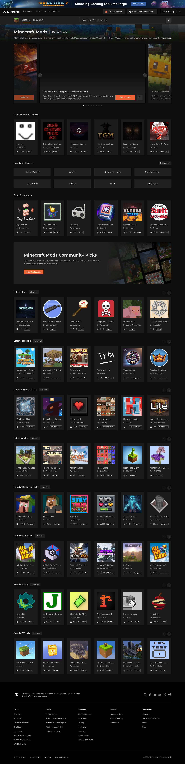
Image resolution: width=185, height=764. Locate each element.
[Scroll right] (169, 293)
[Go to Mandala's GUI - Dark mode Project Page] (106, 510)
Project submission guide (56, 718)
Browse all (165, 163)
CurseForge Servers (85, 740)
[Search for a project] (123, 20)
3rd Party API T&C (53, 731)
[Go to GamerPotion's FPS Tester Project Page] (159, 656)
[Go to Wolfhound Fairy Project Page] (26, 412)
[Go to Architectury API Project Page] (106, 607)
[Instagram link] (145, 694)
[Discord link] (159, 694)
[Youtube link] (154, 694)
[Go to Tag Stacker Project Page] (26, 218)
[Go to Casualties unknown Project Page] (52, 412)
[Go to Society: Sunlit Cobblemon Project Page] (159, 218)
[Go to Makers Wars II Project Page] (79, 461)
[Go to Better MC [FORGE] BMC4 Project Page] (106, 559)
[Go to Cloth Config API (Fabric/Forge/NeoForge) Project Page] (79, 607)
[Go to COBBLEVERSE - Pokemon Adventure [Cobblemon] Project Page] (52, 559)
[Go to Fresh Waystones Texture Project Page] (159, 510)
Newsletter (82, 727)
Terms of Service (20, 757)
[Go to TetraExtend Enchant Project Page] (159, 315)
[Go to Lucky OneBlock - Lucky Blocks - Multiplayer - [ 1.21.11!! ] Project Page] (52, 656)
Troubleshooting (116, 718)
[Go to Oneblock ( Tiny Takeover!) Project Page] (26, 656)
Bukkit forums (83, 735)
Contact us (114, 723)
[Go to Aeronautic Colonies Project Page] (52, 364)
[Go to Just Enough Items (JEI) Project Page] (52, 607)
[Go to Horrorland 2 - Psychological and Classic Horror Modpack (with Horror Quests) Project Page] (159, 137)
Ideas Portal (82, 718)
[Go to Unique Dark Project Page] (79, 412)
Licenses (47, 757)
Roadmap (82, 731)
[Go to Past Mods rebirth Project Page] (26, 315)
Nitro (144, 727)
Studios (54, 11)
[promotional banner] (92, 4)
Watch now (125, 97)
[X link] (164, 694)
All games (17, 714)
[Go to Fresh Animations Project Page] (26, 510)
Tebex (144, 723)
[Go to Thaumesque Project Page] (132, 364)
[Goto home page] (11, 12)
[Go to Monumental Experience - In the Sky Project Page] (26, 364)
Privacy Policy (35, 757)
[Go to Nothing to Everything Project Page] (132, 461)
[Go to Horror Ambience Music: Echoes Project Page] (79, 137)
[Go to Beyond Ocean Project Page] (132, 218)
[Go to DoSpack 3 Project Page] (79, 364)
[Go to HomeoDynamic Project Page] (132, 412)
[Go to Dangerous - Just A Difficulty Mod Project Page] (106, 315)
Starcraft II (18, 731)
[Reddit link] (169, 694)
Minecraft (18, 718)
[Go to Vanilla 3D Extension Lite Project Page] (159, 412)
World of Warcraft (21, 723)
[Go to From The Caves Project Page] (132, 137)
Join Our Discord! (85, 714)
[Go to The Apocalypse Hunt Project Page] (52, 461)
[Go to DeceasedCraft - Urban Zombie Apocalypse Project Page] (79, 559)
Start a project (51, 714)
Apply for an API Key (54, 727)
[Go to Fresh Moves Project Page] (52, 510)
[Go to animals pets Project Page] (132, 315)
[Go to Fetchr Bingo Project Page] (106, 461)
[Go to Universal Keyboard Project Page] (52, 315)
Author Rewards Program (56, 723)
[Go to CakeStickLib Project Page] (79, 315)
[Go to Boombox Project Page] (79, 218)
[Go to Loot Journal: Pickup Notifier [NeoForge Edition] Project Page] (106, 218)
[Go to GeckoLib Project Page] (26, 607)
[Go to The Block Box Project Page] (52, 218)
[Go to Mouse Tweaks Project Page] (132, 607)
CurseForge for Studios (151, 718)
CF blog (81, 723)
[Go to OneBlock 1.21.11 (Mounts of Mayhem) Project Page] (106, 656)
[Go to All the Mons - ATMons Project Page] (159, 559)
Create (41, 11)
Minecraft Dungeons (22, 740)
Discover (26, 20)
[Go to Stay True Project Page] (79, 510)
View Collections (33, 272)
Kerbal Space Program (22, 735)
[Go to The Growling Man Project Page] (106, 137)
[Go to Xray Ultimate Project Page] (132, 510)
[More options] (179, 11)
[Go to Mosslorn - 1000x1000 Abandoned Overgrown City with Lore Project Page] (132, 656)
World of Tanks (20, 744)
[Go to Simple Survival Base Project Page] (26, 461)
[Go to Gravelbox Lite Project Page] (106, 364)
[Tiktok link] (150, 694)
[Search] (168, 20)
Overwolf (145, 714)
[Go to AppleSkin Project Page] (159, 607)
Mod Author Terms (62, 757)
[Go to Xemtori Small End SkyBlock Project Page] (159, 461)
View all (33, 292)
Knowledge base (116, 714)
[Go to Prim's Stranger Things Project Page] (52, 137)
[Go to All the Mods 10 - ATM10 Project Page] (26, 559)
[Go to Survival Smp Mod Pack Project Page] (159, 364)
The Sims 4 (18, 727)
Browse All (38, 20)
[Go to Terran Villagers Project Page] (106, 412)
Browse (28, 11)
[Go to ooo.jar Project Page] (26, 137)
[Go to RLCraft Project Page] (132, 559)
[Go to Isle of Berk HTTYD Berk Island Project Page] (79, 656)
